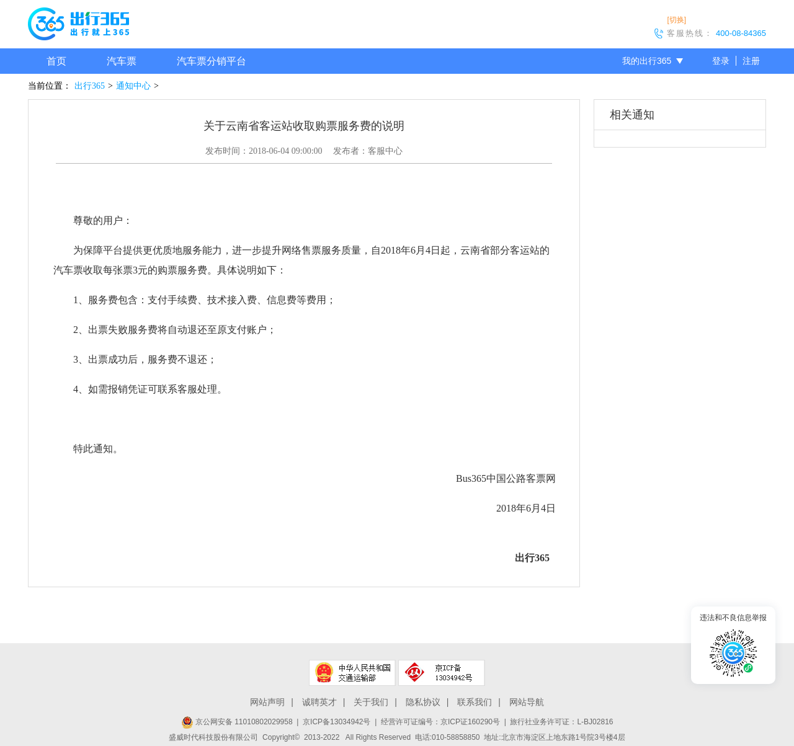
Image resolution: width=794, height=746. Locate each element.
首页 (56, 61)
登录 (720, 61)
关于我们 (371, 702)
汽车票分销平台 (211, 61)
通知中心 (133, 86)
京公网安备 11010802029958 (237, 721)
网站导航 (526, 702)
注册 (751, 61)
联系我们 (474, 702)
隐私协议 (423, 702)
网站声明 (267, 702)
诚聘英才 (319, 702)
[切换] (676, 20)
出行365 (89, 86)
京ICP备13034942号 (336, 721)
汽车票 (121, 61)
